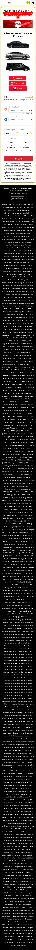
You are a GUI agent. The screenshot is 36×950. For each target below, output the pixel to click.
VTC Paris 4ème (24, 303)
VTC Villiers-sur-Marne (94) (11, 596)
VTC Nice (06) (24, 419)
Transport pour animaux (25, 701)
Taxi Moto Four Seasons (14, 274)
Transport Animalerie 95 (23, 875)
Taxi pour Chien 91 (9, 884)
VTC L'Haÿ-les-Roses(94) (20, 590)
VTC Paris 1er (21, 300)
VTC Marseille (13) (19, 416)
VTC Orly (17, 341)
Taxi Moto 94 (28, 939)
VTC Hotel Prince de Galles (14, 399)
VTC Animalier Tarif (25, 771)
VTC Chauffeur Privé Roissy (20, 349)
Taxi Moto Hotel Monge (21, 262)
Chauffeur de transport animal (12, 756)
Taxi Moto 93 (19, 939)
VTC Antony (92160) (26, 535)
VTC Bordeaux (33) (21, 425)
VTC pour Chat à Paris (25, 829)
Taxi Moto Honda (21, 291)
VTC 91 (17, 323)
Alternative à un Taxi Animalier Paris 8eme (18, 660)
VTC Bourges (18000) (25, 503)
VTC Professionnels (16, 402)
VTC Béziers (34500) (17, 509)
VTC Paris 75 (7, 416)
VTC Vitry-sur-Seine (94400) (19, 486)
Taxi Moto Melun (19, 942)
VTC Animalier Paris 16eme (19, 811)
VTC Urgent (14, 373)
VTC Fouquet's (18, 387)
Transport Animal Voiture (14, 710)
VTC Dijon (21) (20, 437)
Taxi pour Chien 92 (23, 884)
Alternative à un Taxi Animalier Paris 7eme (18, 657)
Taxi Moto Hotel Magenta (25, 248)
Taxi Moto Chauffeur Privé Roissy (19, 216)
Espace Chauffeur (17, 198)
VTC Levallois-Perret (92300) (19, 556)
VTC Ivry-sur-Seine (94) (14, 579)
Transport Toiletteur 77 (12, 916)
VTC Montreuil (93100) (14, 483)
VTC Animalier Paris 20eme (17, 817)
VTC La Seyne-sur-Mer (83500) (19, 532)
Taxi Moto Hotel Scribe (22, 259)
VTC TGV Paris (13, 361)
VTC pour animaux (25, 820)
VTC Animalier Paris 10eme (19, 800)
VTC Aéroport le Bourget (20, 355)
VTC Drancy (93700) (25, 524)
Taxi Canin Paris (11, 881)
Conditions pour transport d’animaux (15, 747)
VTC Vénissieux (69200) (22, 547)
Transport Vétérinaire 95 (16, 901)
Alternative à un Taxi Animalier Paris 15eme (17, 681)
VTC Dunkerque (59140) (12, 506)
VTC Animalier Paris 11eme (19, 805)
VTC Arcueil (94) (9, 611)
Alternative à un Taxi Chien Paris (13, 739)
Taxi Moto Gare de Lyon (14, 227)
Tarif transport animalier (25, 718)
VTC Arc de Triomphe (14, 413)
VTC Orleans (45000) (9, 457)
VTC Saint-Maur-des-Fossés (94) (22, 573)
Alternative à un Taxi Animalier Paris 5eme (18, 652)
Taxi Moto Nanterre (8, 204)
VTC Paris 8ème (8, 309)
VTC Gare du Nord (25, 361)
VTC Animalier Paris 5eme (18, 788)
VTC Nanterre (15, 329)
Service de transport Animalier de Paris (20, 744)
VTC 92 (24, 323)
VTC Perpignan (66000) (21, 468)
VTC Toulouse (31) (12, 419)
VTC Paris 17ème (19, 317)
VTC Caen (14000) (27, 454)
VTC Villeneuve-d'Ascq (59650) (13, 518)
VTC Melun (18, 326)
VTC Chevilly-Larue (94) (25, 608)
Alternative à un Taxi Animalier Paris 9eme (18, 663)
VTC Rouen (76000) (9, 460)
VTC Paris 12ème (27, 312)
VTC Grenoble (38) (26, 434)
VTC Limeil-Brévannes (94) (20, 614)
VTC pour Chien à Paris (25, 843)
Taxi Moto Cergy (21, 204)
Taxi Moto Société (24, 222)
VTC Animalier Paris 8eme (18, 794)
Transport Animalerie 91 (11, 869)
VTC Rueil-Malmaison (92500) (19, 492)
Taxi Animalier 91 (23, 858)
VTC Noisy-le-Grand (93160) (19, 541)
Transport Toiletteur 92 (12, 910)
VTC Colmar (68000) (25, 515)
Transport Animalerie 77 (11, 878)
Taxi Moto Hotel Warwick (12, 268)
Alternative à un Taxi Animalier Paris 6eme (18, 654)
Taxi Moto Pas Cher (13, 242)
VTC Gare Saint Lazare (22, 370)
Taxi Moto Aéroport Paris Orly (19, 207)
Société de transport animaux (20, 736)
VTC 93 (30, 323)
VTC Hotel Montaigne (18, 393)
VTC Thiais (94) (28, 593)
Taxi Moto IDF (22, 239)
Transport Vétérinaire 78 (23, 904)
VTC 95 (11, 326)
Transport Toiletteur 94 (12, 913)
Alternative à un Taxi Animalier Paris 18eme (17, 689)
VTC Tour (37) (17, 448)
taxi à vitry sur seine (13, 855)
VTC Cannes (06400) (21, 512)
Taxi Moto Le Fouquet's (18, 256)
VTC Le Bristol (28, 384)
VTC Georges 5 (28, 396)
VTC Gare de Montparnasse (21, 367)
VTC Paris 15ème (22, 315)
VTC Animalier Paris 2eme (19, 782)
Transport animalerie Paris (22, 866)
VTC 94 (4, 326)
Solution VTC (8, 189)
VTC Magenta (7, 381)
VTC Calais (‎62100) (19, 495)
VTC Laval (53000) (18, 567)
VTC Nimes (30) (28, 448)
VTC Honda (21, 376)
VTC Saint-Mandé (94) (19, 605)
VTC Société (13, 405)
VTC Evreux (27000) (16, 564)
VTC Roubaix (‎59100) (21, 466)
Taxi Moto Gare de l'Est (17, 230)
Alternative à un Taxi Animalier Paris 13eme (17, 675)
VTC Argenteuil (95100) (16, 463)
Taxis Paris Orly (8, 846)
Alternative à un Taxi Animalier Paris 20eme (17, 695)
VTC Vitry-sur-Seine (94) (11, 576)
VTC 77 (5, 323)
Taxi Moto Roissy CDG (9, 222)
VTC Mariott (21, 390)
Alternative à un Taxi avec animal (14, 721)
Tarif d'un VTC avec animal (11, 832)
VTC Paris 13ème (10, 315)
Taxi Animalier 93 (17, 861)
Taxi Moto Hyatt (18, 245)
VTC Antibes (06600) (10, 503)
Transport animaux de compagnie (14, 698)
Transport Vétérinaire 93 (11, 898)
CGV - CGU (12, 190)
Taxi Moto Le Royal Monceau (14, 251)
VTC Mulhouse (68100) (25, 457)
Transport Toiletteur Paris (11, 907)
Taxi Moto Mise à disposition (19, 288)
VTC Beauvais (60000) (16, 553)
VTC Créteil (25, 329)
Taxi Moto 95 (8, 942)
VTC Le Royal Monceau (21, 381)
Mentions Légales (22, 190)
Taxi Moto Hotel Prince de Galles (21, 271)
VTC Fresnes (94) (20, 599)
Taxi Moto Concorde (9, 300)
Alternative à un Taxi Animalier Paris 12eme (17, 672)
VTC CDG (6, 349)
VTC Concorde (27, 413)
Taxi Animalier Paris (10, 858)
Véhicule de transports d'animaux (13, 704)
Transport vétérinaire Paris (15, 893)
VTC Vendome (7, 387)
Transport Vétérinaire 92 (23, 896)
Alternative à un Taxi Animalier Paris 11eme (17, 669)
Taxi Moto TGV (7, 285)
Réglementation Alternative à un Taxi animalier (18, 637)
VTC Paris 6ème (15, 306)
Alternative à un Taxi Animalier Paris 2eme (18, 643)
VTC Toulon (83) (14, 434)
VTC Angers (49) (8, 437)
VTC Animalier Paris (18, 776)
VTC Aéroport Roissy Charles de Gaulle (20, 346)
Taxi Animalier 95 (11, 864)
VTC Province (15, 335)
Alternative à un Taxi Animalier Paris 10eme (17, 666)
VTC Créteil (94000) (22, 474)
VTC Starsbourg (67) (20, 422)
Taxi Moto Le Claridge (25, 265)
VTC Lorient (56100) (11, 538)
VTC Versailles (28, 326)
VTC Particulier (13, 332)
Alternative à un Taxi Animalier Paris (21, 631)
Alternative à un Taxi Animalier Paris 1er (18, 640)
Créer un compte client (18, 194)
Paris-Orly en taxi (19, 849)
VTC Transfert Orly (12, 344)
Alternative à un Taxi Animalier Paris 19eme (17, 692)
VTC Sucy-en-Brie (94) (20, 602)
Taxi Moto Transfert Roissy (24, 219)
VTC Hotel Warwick (15, 396)
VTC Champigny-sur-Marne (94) (19, 570)
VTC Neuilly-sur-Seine (17, 410)
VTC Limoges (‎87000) (10, 451)
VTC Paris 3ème (12, 303)
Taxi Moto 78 (22, 936)
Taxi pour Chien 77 (16, 890)
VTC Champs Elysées (15, 384)
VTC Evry (6, 329)
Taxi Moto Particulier (19, 277)
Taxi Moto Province (19, 285)
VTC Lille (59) (14, 431)
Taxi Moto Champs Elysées (17, 253)
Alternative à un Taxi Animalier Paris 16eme (17, 683)
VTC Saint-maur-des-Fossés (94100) (21, 500)
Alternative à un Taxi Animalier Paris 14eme (17, 678)
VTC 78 (11, 323)
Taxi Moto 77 (12, 936)
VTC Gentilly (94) (17, 620)
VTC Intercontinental (26, 378)
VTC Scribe (12, 390)
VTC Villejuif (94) (21, 582)
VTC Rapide (24, 373)
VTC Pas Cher (24, 338)
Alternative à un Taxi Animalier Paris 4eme (18, 649)
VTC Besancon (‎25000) (17, 442)
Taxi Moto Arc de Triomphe (23, 297)
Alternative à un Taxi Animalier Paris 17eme (17, 686)
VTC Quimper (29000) (19, 521)
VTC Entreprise (24, 405)
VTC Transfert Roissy (21, 352)
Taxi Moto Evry (21, 945)
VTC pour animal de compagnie (16, 823)
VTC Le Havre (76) (18, 428)
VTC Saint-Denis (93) (22, 471)
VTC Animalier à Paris (18, 835)
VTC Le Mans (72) (12, 439)
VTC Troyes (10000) (15, 529)
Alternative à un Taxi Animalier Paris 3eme (18, 646)
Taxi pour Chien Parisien (16, 933)
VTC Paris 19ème (14, 320)
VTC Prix (16, 338)
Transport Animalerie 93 (16, 872)
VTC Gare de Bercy (22, 364)
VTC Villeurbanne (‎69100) (16, 445)
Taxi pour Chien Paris (25, 881)
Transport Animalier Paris (17, 928)
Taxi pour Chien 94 (19, 887)
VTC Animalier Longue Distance (12, 774)
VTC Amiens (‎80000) (13, 454)
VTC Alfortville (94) (21, 585)
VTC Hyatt (14, 378)
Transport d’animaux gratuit (16, 730)
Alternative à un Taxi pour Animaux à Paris (18, 634)
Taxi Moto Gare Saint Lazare (20, 236)
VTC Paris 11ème (14, 312)
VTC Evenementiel (21, 407)
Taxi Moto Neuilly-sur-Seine (20, 294)
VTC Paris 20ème (27, 320)
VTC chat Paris (13, 820)
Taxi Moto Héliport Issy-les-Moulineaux (20, 283)
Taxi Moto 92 (9, 939)
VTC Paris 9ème (20, 309)
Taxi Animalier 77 (23, 864)
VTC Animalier (13, 771)
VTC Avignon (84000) (15, 480)
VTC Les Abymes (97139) (12, 527)
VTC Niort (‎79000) (22, 544)
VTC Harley (13, 376)
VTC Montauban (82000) (16, 561)
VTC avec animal (23, 826)
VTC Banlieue (25, 335)
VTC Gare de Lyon (9, 364)
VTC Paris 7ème (28, 306)
